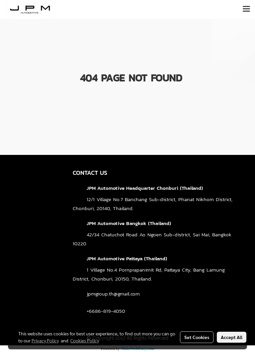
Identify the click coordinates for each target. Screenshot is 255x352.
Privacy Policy (45, 340)
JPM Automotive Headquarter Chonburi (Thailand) (145, 188)
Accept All (231, 337)
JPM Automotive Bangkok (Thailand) (129, 223)
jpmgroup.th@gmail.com (113, 293)
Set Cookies (196, 337)
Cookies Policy (84, 340)
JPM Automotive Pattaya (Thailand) (127, 258)
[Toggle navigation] (246, 9)
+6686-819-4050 (106, 311)
